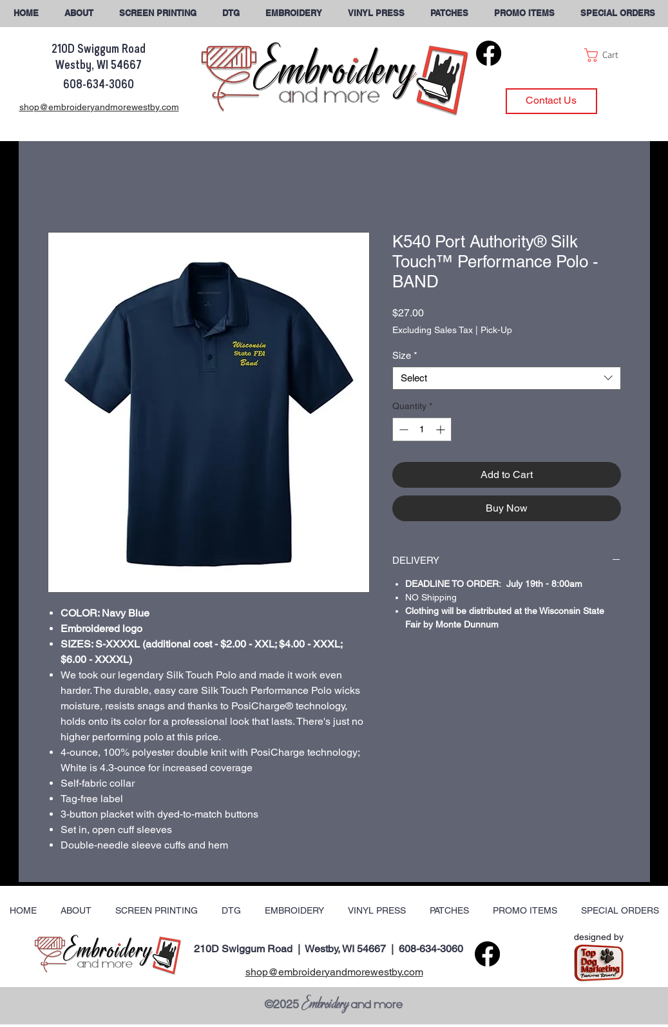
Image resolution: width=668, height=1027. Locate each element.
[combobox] (506, 378)
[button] (618, 13)
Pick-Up (496, 330)
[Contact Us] (551, 101)
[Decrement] (402, 429)
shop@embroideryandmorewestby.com (334, 972)
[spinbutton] (422, 429)
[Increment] (442, 429)
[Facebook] (488, 53)
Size (404, 355)
